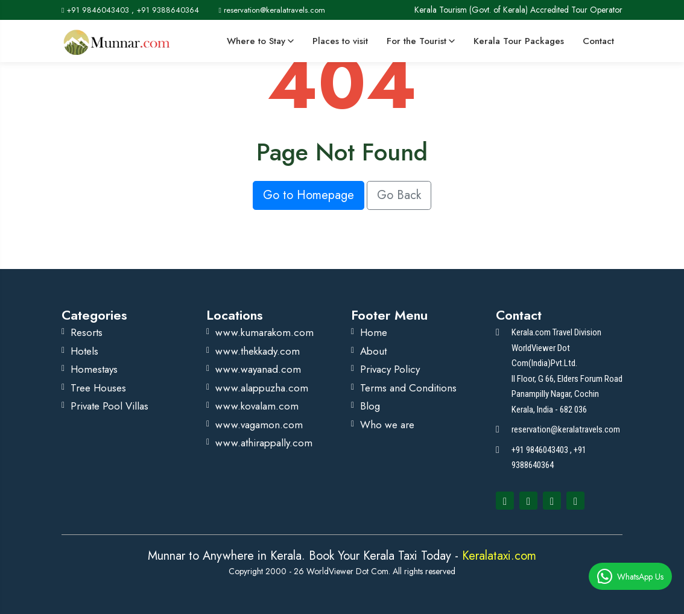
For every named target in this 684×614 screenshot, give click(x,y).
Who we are (387, 424)
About (373, 351)
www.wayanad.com (258, 369)
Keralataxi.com (497, 556)
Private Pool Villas (109, 406)
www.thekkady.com (257, 351)
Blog (370, 406)
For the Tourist (421, 41)
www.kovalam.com (257, 406)
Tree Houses (98, 388)
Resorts (87, 332)
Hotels (84, 351)
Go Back (399, 195)
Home (373, 332)
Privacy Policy (390, 369)
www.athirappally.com (263, 442)
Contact (598, 41)
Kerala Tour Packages (518, 41)
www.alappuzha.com (261, 388)
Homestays (94, 369)
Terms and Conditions (408, 388)
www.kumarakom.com (264, 332)
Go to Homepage (308, 195)
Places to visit (340, 41)
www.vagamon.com (259, 424)
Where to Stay (260, 41)
